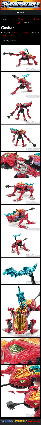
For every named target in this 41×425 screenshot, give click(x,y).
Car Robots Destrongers (20, 32)
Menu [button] (22, 12)
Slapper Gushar (7, 35)
